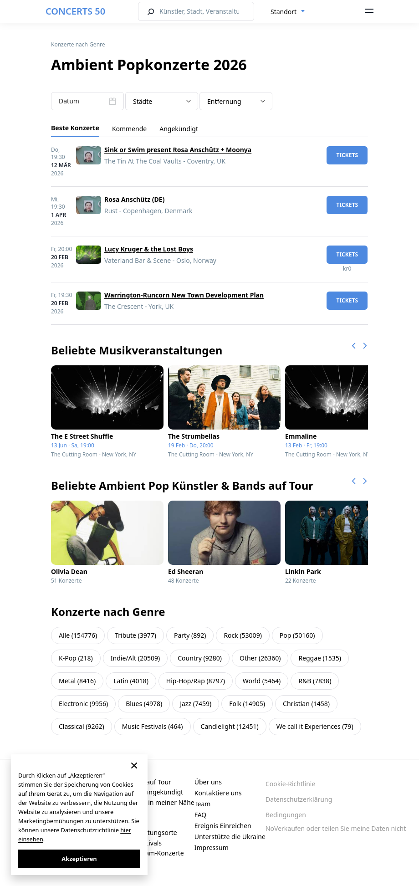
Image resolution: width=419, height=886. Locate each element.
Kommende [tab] (129, 128)
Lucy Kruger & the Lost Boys (148, 249)
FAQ (200, 814)
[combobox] (287, 12)
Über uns (208, 782)
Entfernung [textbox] (224, 101)
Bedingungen (286, 814)
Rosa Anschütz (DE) (134, 199)
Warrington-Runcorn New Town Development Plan (184, 295)
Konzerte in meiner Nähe (157, 802)
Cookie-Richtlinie (290, 783)
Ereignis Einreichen (222, 825)
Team (202, 803)
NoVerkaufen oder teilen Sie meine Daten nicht (336, 828)
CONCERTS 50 (75, 11)
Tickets (347, 155)
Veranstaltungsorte (148, 832)
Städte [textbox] (142, 101)
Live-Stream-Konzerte (152, 853)
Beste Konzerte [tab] (75, 127)
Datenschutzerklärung (299, 799)
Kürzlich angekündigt (152, 792)
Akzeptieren (79, 859)
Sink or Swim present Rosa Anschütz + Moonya (177, 149)
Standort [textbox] (283, 11)
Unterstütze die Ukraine (230, 836)
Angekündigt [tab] (178, 128)
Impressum (211, 847)
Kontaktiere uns (218, 793)
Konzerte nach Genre (78, 44)
